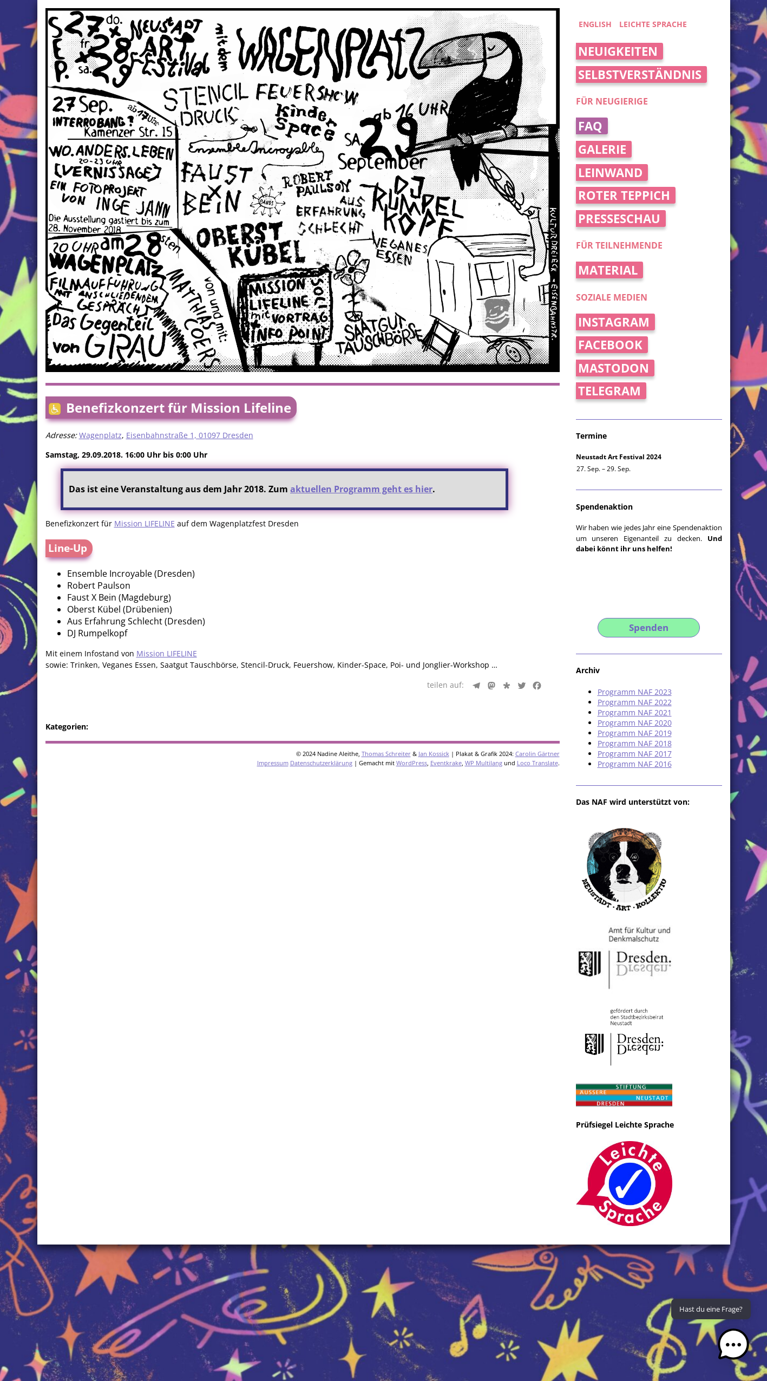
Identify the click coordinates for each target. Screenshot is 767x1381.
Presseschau (619, 218)
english (595, 24)
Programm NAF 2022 (635, 702)
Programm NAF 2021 (635, 712)
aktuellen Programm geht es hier (361, 489)
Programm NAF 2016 (635, 764)
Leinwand (610, 172)
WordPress (411, 763)
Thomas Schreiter (386, 754)
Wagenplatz (100, 435)
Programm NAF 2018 (635, 743)
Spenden (648, 627)
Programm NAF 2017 (635, 753)
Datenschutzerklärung (321, 763)
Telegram (609, 390)
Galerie (602, 149)
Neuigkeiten (618, 51)
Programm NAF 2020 (635, 723)
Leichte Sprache (653, 24)
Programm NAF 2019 (635, 733)
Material (608, 270)
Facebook (610, 344)
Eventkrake (446, 763)
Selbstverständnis (640, 74)
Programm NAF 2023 (635, 692)
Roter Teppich (624, 195)
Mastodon (613, 368)
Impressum (273, 763)
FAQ (590, 126)
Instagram (614, 322)
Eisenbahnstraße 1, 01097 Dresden (189, 435)
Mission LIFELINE (144, 523)
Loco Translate (537, 763)
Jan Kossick (433, 754)
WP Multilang (483, 763)
